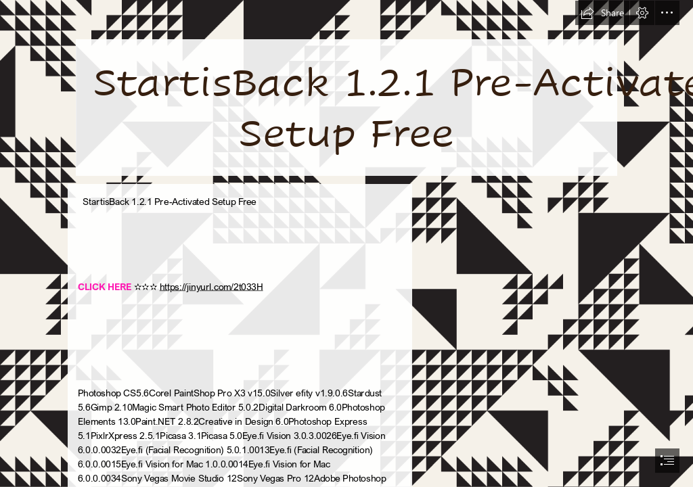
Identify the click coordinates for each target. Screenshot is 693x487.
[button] (602, 13)
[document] (346, 243)
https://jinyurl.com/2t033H (211, 286)
